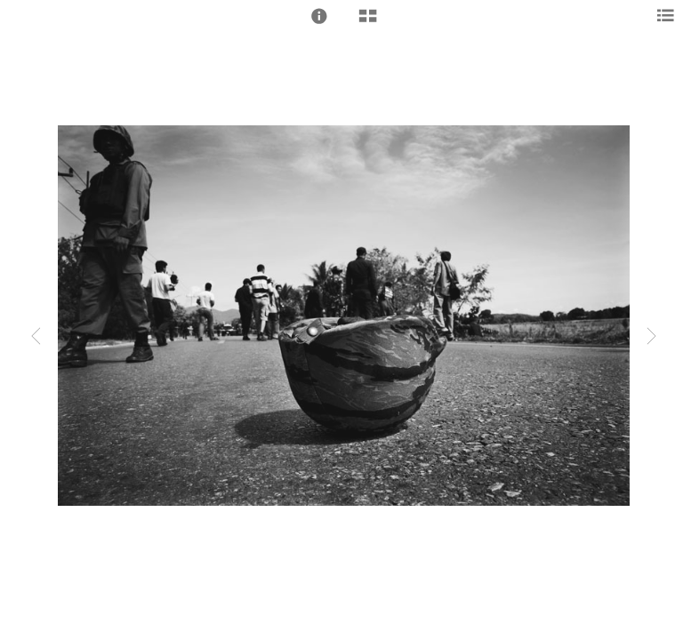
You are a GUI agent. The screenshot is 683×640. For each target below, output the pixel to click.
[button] (319, 16)
